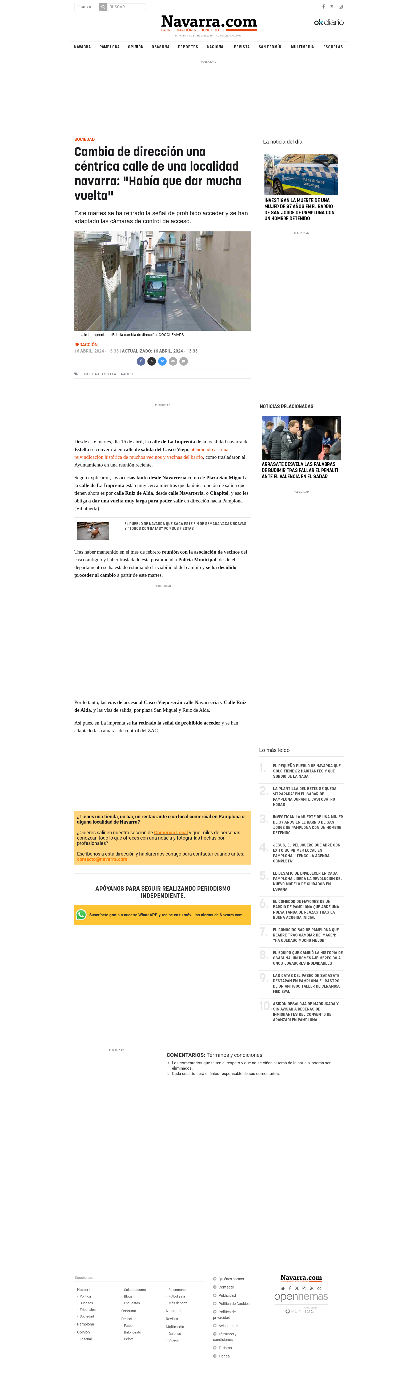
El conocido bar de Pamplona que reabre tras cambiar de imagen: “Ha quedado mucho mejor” (306, 935)
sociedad (91, 374)
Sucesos (86, 1303)
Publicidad (227, 1295)
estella (109, 374)
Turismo (225, 1348)
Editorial (86, 1339)
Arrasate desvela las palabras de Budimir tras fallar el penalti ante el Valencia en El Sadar (300, 471)
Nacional (216, 46)
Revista (242, 46)
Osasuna (161, 46)
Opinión (136, 46)
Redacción (86, 344)
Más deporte (177, 1303)
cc (319, 1288)
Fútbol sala (176, 1296)
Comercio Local (171, 832)
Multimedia (302, 46)
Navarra (82, 46)
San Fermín (270, 46)
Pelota (129, 1339)
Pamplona (109, 46)
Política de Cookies (234, 1304)
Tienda (224, 1356)
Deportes (188, 46)
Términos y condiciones (234, 1055)
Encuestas (132, 1303)
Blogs (128, 1296)
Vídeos (173, 1340)
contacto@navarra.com (102, 859)
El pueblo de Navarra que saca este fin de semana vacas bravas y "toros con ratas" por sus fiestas (185, 526)
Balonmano (177, 1290)
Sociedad (87, 1316)
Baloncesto (132, 1332)
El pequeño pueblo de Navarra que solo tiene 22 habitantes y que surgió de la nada (307, 771)
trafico (126, 374)
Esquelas (333, 46)
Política (85, 1296)
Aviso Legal (228, 1326)
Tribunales (88, 1310)
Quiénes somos (231, 1279)
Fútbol (128, 1326)
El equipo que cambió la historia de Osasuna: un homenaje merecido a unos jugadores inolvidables (308, 958)
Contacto (226, 1287)
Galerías (174, 1334)
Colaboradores (135, 1290)
